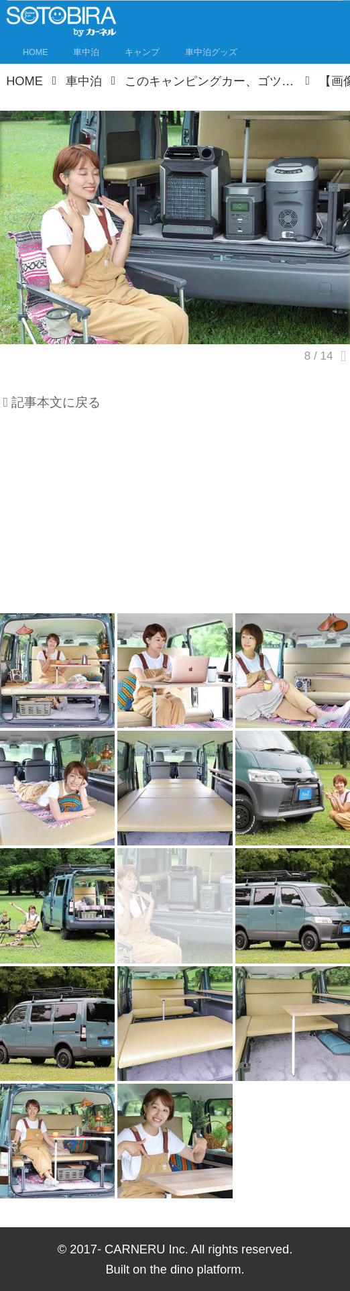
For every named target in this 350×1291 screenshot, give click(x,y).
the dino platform (195, 1269)
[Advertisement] (175, 517)
